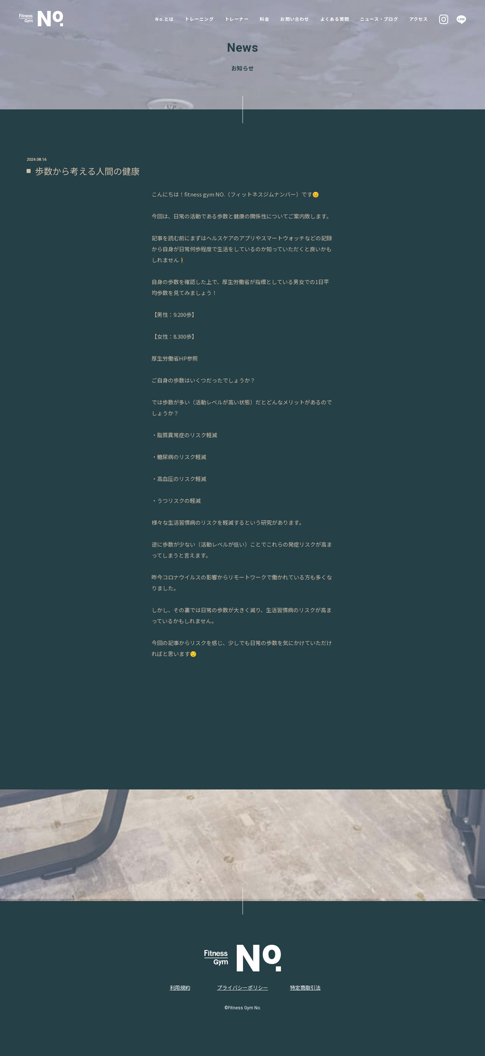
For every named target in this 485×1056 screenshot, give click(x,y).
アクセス (419, 18)
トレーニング (175, 18)
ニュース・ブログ (375, 18)
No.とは (137, 18)
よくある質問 (325, 18)
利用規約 (180, 987)
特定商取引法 (305, 987)
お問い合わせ (281, 18)
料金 (247, 18)
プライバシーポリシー (242, 987)
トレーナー (217, 18)
